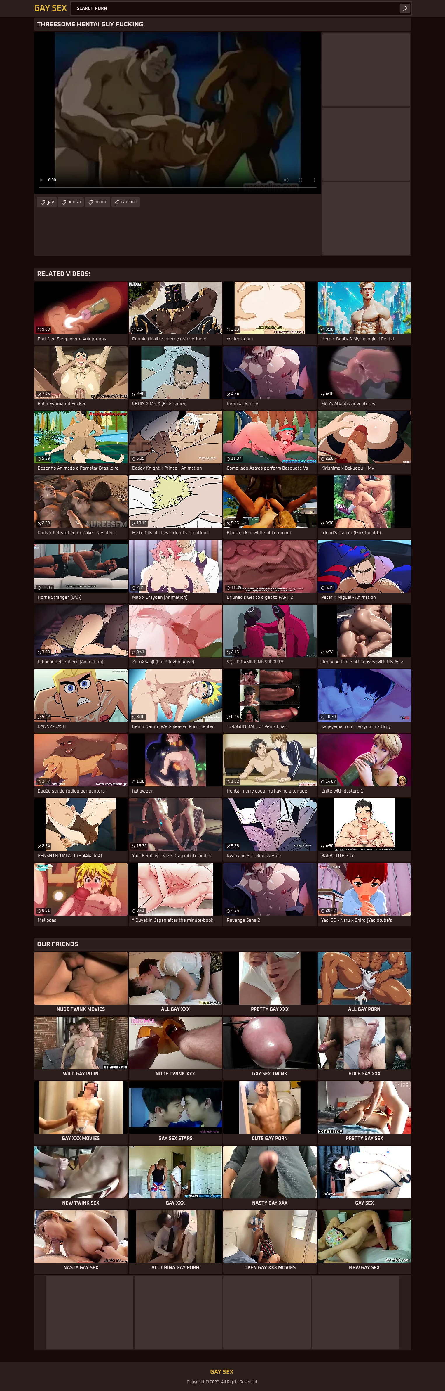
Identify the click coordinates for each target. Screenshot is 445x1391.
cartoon (129, 202)
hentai (74, 202)
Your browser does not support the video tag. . (177, 113)
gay (50, 202)
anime (100, 202)
